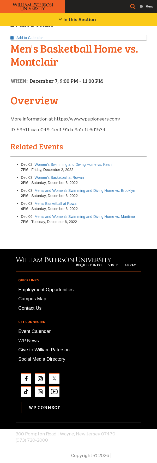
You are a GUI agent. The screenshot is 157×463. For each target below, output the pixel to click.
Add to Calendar (26, 38)
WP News (28, 340)
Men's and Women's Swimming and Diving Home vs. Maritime (84, 216)
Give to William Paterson (44, 349)
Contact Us (29, 308)
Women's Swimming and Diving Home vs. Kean (73, 164)
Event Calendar (34, 331)
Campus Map (32, 298)
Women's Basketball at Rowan (59, 177)
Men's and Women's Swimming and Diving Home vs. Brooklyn (84, 190)
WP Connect (45, 407)
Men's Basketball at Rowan (56, 203)
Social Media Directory (41, 359)
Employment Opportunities (46, 289)
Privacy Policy (127, 455)
